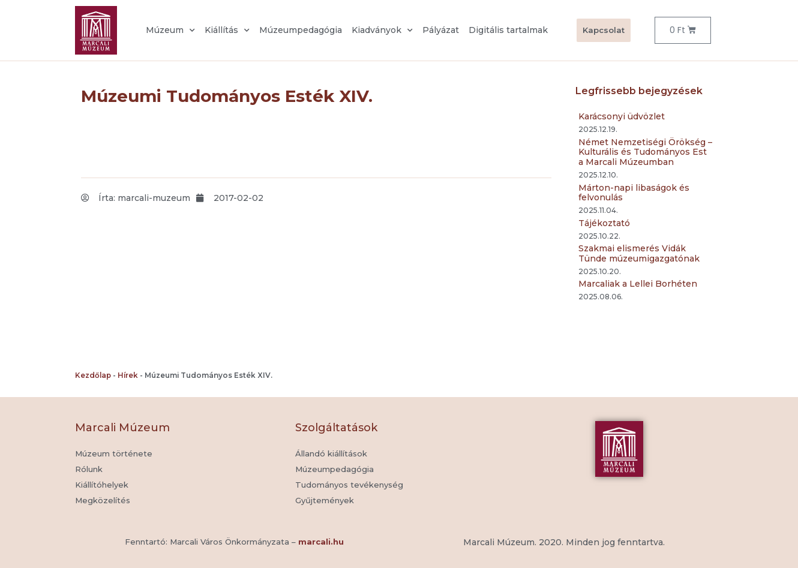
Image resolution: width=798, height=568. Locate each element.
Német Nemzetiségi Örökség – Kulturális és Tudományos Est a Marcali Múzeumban (645, 152)
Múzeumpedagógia (300, 30)
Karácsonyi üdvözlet (621, 116)
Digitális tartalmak (508, 30)
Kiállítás (227, 31)
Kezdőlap (93, 375)
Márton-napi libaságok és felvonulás (633, 192)
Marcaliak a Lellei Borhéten (637, 283)
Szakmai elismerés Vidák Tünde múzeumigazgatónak (639, 253)
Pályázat (440, 30)
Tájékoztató (604, 223)
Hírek (128, 375)
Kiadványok (382, 31)
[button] (324, 501)
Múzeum (170, 31)
